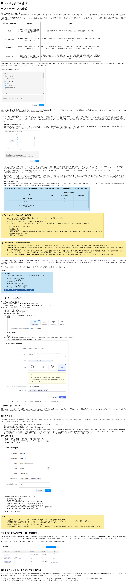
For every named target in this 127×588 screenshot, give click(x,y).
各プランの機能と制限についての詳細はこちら (19, 290)
